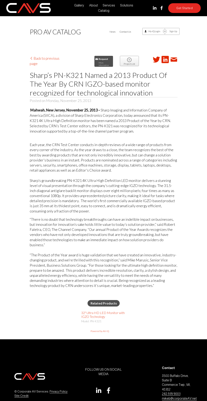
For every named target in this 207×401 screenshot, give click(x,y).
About (93, 5)
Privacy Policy (59, 391)
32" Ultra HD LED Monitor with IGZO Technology (103, 314)
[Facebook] (161, 8)
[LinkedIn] (154, 8)
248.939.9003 (171, 394)
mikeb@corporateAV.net (179, 398)
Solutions (126, 5)
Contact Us (125, 31)
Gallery (79, 5)
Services (109, 5)
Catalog (103, 10)
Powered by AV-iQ (100, 331)
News (112, 31)
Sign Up (173, 31)
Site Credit (21, 395)
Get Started (184, 8)
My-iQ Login (154, 31)
